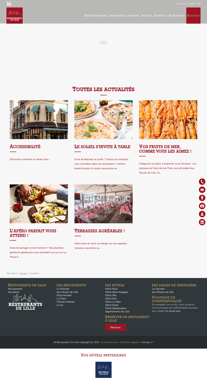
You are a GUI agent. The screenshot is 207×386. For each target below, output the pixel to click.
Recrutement (15, 288)
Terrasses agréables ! (99, 231)
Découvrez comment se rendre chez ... (30, 159)
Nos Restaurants (96, 15)
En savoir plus (173, 310)
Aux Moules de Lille (67, 292)
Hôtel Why (111, 295)
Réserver (193, 15)
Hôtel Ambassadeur (115, 308)
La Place (61, 298)
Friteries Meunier (66, 301)
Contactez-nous (109, 342)
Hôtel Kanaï (111, 305)
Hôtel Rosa (111, 288)
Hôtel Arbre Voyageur (116, 292)
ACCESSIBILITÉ (25, 147)
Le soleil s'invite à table (102, 147)
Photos (147, 15)
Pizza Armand (64, 295)
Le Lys (60, 305)
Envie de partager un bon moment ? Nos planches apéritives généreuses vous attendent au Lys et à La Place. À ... (38, 252)
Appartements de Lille (117, 311)
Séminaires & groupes (124, 15)
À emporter (177, 15)
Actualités (13, 292)
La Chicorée (63, 288)
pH (152, 342)
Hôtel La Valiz (113, 301)
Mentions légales (129, 342)
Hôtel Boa (111, 298)
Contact (191, 3)
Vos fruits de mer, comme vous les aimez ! (165, 149)
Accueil (181, 3)
